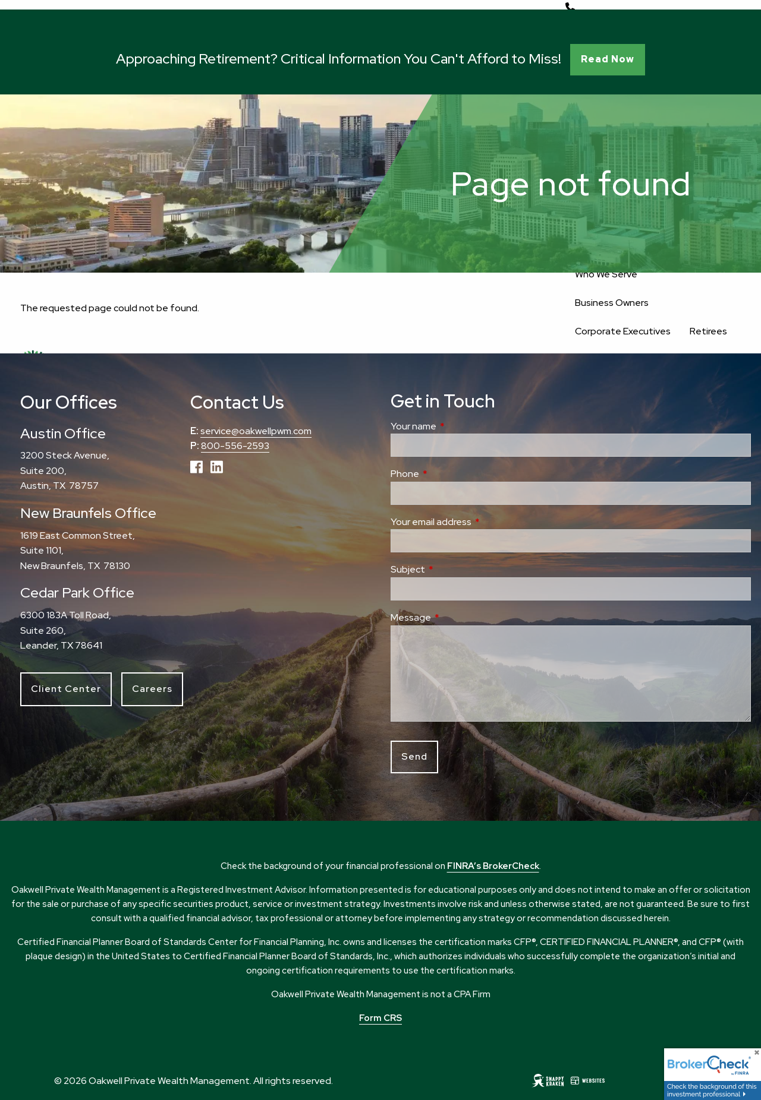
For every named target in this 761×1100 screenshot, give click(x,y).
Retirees (708, 331)
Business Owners (612, 302)
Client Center (66, 688)
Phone (449, 473)
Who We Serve (606, 274)
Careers (152, 688)
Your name (458, 426)
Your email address (476, 522)
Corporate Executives (623, 331)
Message (455, 617)
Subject (452, 569)
